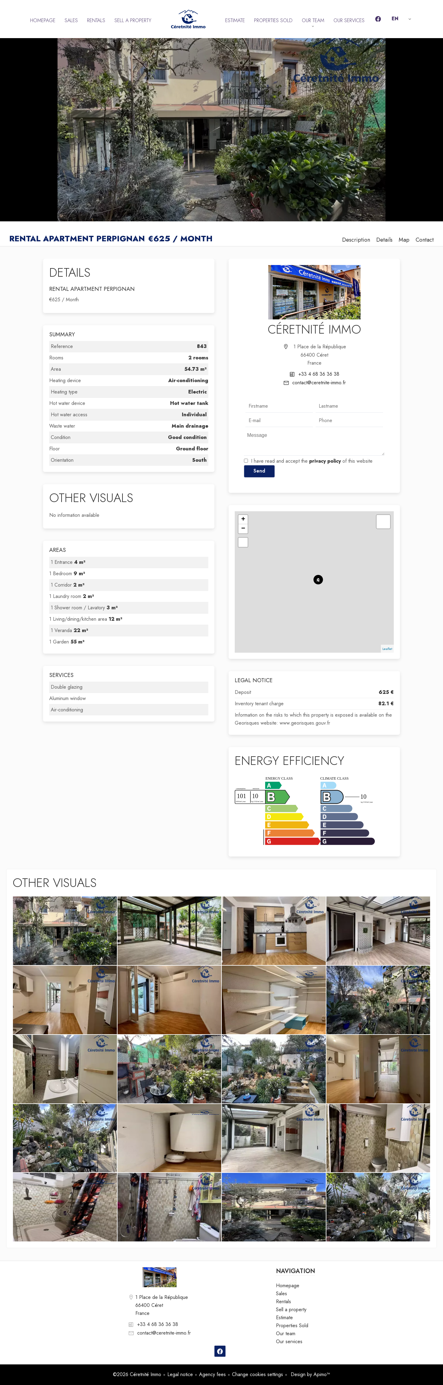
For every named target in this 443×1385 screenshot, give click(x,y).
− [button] (243, 528)
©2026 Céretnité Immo (137, 1374)
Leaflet (387, 648)
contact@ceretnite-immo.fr (319, 382)
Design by (309, 1374)
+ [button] (243, 519)
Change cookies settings (257, 1374)
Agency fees (212, 1374)
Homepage (188, 19)
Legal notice (180, 1374)
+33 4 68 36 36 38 (318, 374)
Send (259, 470)
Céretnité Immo (314, 329)
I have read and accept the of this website (312, 461)
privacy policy (325, 461)
